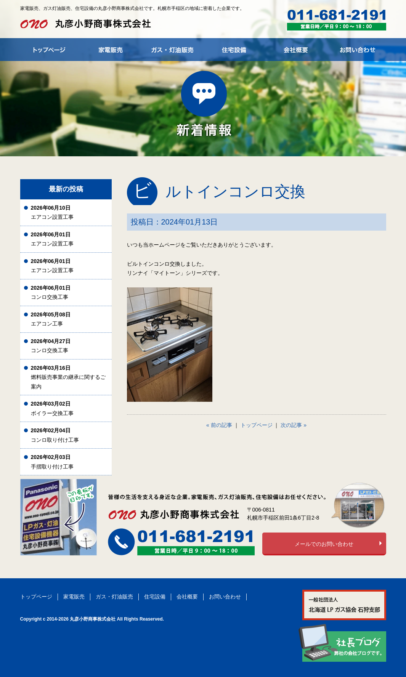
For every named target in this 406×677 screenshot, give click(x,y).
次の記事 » (294, 425)
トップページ (257, 425)
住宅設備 (154, 597)
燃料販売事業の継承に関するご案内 (68, 377)
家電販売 (74, 597)
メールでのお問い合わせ (324, 544)
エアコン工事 (51, 319)
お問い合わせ (225, 597)
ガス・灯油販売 (114, 597)
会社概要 (187, 597)
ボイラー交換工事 (52, 408)
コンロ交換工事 (51, 292)
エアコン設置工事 (52, 212)
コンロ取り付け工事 (55, 435)
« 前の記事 (219, 425)
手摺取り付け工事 (52, 462)
